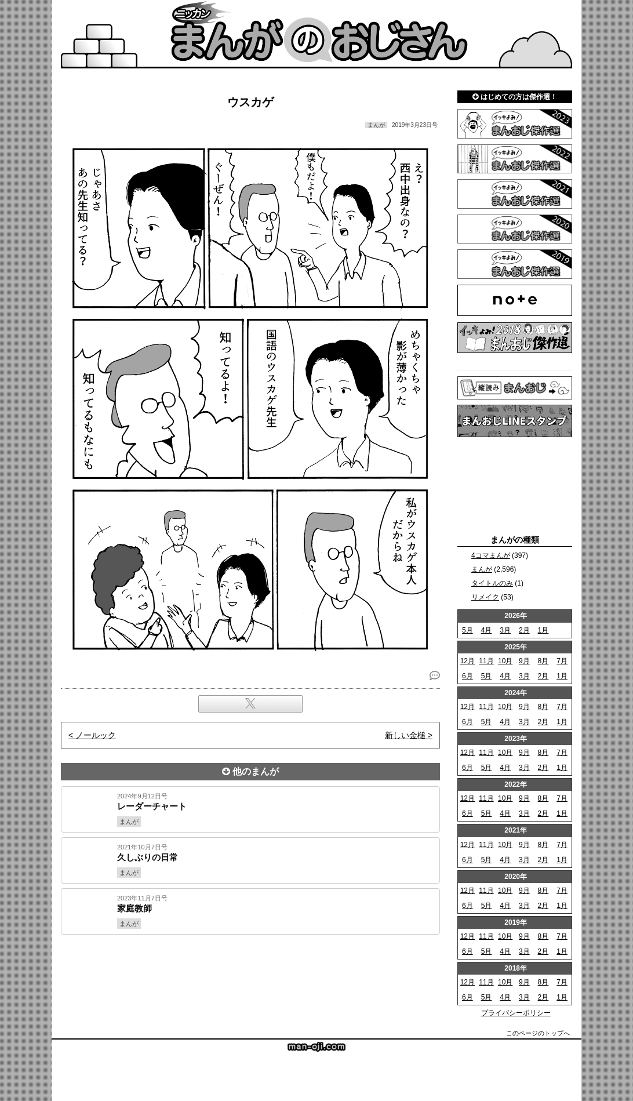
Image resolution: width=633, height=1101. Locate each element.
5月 (467, 630)
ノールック (95, 735)
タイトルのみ (492, 583)
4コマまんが (490, 555)
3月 (505, 630)
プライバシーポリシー (516, 1013)
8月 (543, 661)
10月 (505, 661)
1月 (543, 630)
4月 (486, 630)
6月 (467, 676)
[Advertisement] (250, 974)
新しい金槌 (405, 735)
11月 (486, 661)
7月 (561, 661)
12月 (467, 661)
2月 (524, 630)
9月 (524, 661)
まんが (481, 569)
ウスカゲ (250, 102)
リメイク (485, 597)
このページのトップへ (538, 1033)
